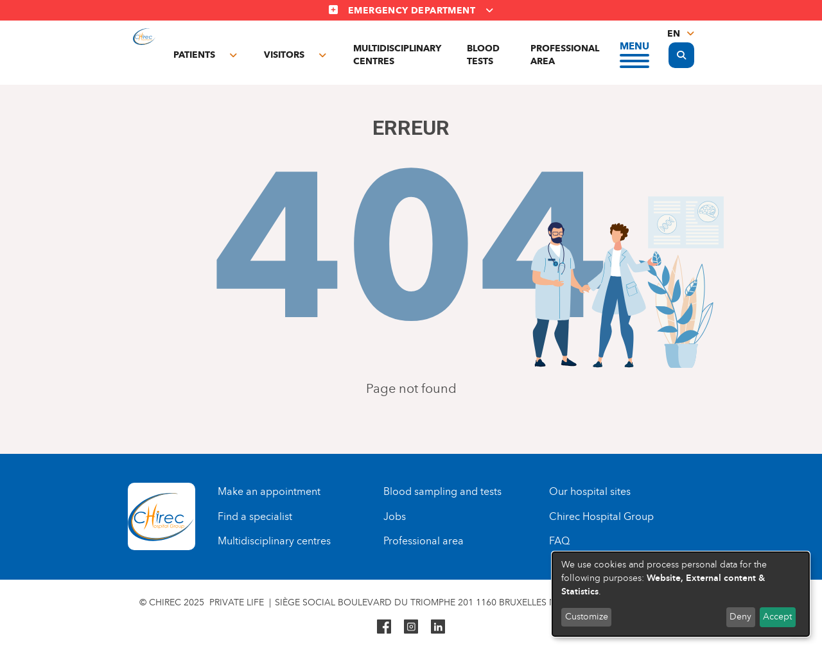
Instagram (411, 626)
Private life (236, 602)
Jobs (394, 516)
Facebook (384, 626)
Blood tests (483, 55)
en (673, 33)
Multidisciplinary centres (397, 55)
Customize (586, 616)
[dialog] (680, 594)
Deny (740, 616)
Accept (777, 616)
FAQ (559, 541)
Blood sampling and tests (442, 491)
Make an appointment (269, 491)
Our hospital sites (590, 491)
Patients (194, 54)
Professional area (564, 55)
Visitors (284, 54)
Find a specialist (255, 516)
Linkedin (438, 626)
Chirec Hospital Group (601, 516)
